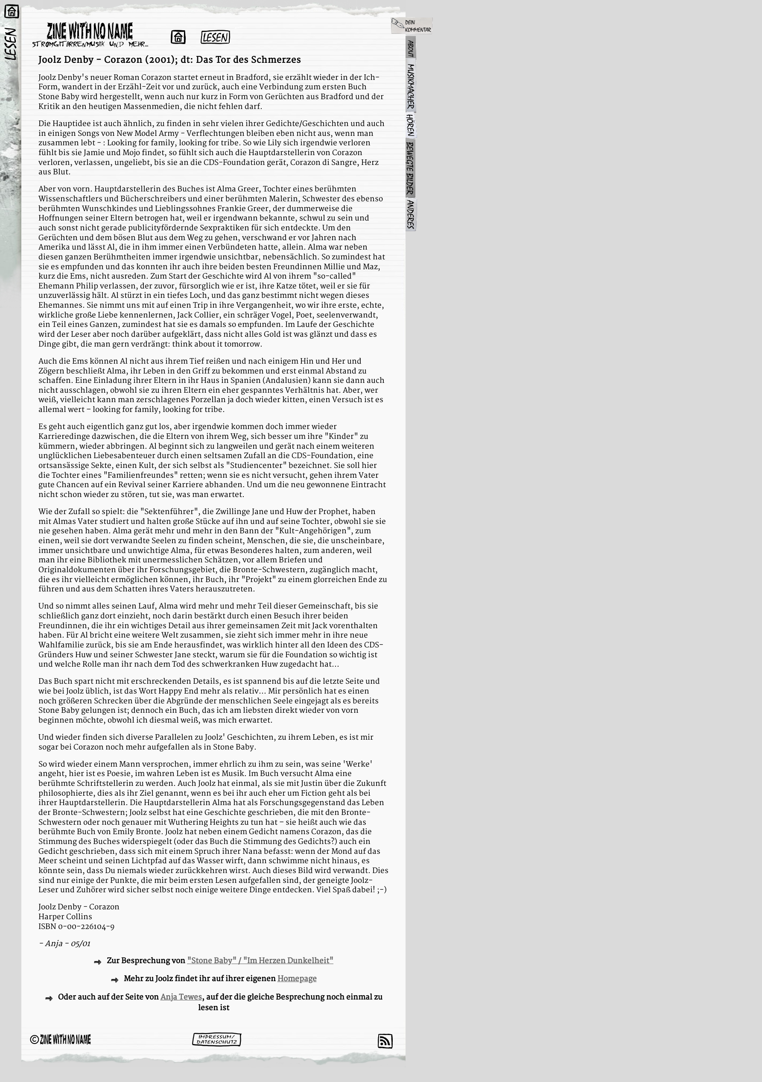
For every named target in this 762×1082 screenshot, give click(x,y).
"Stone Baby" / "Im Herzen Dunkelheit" (260, 960)
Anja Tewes (181, 997)
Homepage (297, 978)
